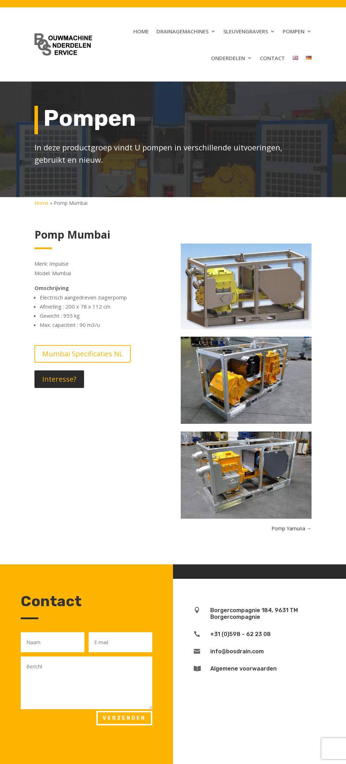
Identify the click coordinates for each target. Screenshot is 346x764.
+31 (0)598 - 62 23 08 (240, 634)
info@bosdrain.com (237, 651)
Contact (272, 57)
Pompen (294, 31)
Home (141, 31)
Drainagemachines (182, 31)
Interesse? (59, 379)
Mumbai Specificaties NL (82, 353)
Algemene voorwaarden (243, 668)
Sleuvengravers (245, 31)
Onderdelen (228, 57)
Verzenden (124, 718)
